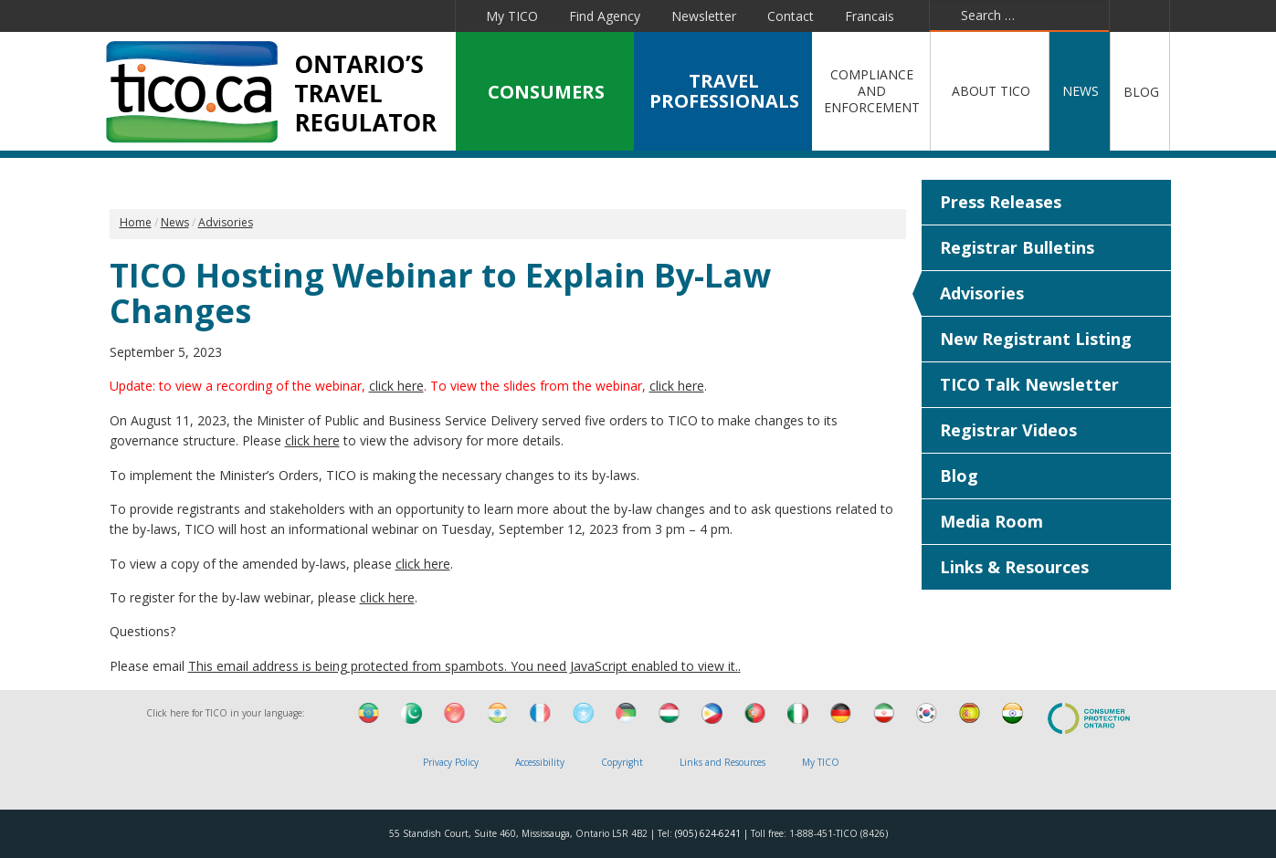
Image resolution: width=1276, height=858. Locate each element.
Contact (790, 16)
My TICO (512, 16)
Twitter (256, 15)
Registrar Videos (1008, 430)
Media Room (991, 521)
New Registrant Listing (1036, 339)
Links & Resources (1014, 567)
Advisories (982, 293)
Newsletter (703, 16)
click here (396, 385)
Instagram (430, 15)
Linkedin (298, 15)
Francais (869, 16)
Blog (959, 476)
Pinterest (385, 15)
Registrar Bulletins (1017, 247)
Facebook (217, 15)
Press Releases (1000, 202)
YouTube (341, 15)
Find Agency (604, 16)
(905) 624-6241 (708, 833)
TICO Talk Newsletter (1029, 384)
